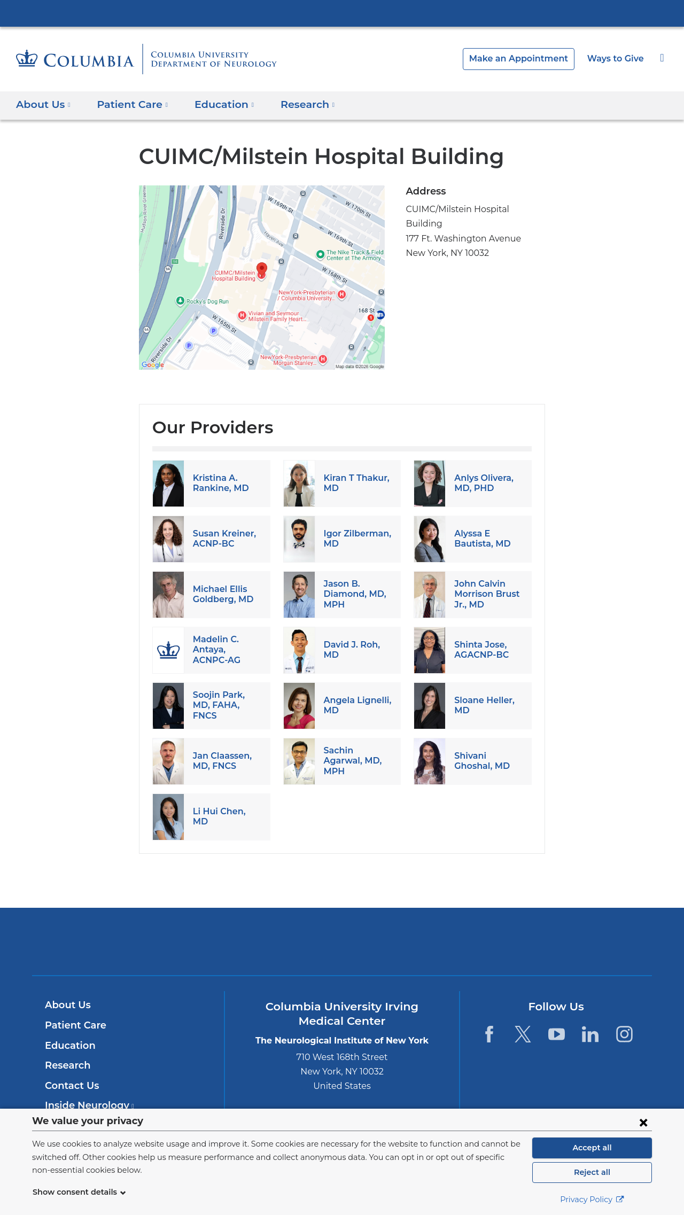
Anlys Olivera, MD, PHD (482, 483)
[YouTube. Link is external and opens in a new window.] (556, 1034)
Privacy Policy (592, 1199)
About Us (66, 1005)
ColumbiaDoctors (496, 941)
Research (66, 1065)
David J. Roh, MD (351, 649)
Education (68, 1045)
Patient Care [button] (128, 104)
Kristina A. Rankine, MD (218, 483)
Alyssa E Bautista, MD (480, 538)
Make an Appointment (527, 58)
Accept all (592, 1147)
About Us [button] (43, 104)
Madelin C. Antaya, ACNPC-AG (226, 649)
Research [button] (295, 104)
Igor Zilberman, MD (355, 538)
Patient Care (73, 1025)
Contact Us (70, 1085)
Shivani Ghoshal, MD (480, 760)
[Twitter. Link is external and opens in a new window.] (523, 1034)
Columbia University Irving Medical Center (342, 13)
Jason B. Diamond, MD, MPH (352, 594)
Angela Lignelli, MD (355, 705)
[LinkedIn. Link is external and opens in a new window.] (591, 1034)
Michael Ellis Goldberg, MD (221, 594)
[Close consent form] (643, 1122)
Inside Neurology (86, 1105)
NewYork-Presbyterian (342, 948)
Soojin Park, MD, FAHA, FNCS (226, 705)
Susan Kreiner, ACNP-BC (223, 538)
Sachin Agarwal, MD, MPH (357, 760)
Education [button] (214, 104)
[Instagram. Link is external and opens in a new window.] (624, 1034)
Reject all (592, 1172)
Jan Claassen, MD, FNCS (221, 760)
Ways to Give (616, 58)
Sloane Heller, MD (482, 705)
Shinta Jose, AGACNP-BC (480, 649)
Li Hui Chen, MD (226, 816)
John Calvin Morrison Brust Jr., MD (485, 594)
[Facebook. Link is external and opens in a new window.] (489, 1034)
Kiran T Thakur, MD (355, 483)
